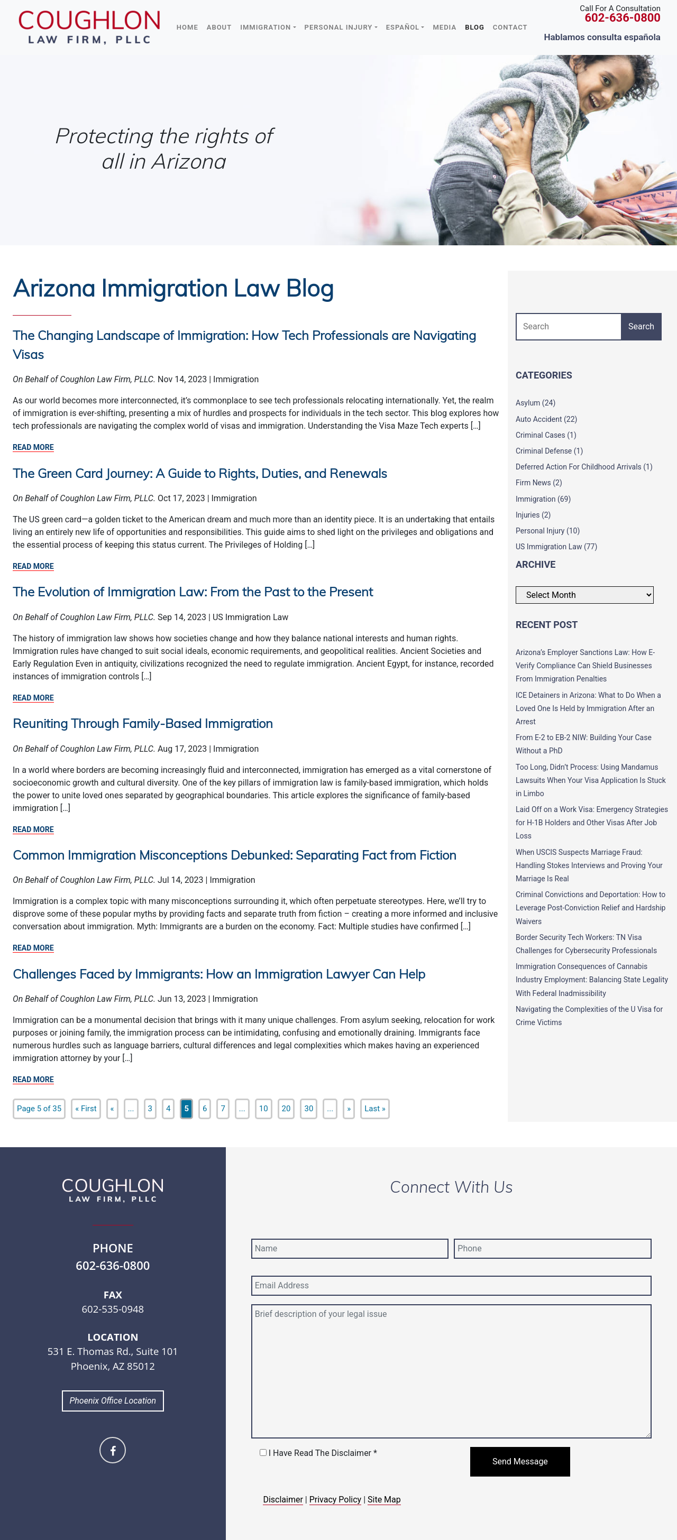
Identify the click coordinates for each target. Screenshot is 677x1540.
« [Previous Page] (112, 1108)
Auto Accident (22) (546, 419)
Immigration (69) (543, 499)
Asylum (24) (535, 403)
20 (286, 1108)
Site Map (384, 1500)
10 (263, 1108)
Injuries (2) (533, 515)
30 (308, 1108)
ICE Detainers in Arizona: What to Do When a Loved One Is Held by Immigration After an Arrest (588, 708)
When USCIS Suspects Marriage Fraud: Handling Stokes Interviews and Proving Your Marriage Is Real (589, 865)
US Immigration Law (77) (556, 546)
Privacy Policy (335, 1500)
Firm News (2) (539, 482)
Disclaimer (283, 1500)
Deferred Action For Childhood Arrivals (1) (584, 467)
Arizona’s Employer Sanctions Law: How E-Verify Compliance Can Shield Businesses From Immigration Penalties (585, 665)
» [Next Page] (349, 1108)
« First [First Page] (85, 1108)
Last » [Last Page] (375, 1108)
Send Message (520, 1461)
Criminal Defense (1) (549, 451)
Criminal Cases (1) (546, 435)
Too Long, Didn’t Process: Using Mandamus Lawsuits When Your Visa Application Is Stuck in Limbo (591, 780)
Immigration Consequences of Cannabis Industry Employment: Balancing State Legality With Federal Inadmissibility (592, 979)
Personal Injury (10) (548, 531)
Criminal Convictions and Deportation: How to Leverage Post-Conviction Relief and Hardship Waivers (590, 907)
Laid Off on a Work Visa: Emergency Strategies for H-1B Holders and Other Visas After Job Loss (592, 822)
